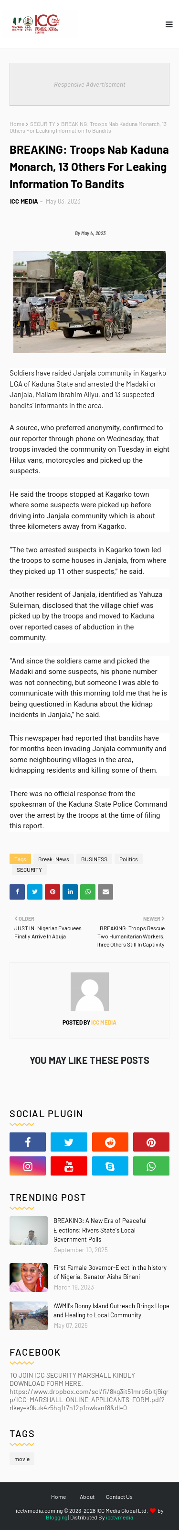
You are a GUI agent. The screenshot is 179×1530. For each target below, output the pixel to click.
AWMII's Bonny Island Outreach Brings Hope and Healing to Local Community (111, 1310)
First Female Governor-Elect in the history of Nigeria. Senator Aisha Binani (110, 1272)
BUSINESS (94, 859)
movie (22, 1458)
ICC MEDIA (24, 201)
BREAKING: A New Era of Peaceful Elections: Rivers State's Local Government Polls (100, 1230)
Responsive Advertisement (90, 84)
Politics (128, 859)
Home (17, 123)
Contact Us (119, 1496)
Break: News (53, 859)
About (87, 1496)
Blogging (56, 1517)
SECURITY (42, 123)
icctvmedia (119, 1517)
